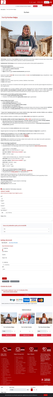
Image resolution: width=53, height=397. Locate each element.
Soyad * (2, 200)
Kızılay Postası (32, 359)
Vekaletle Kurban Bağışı (20, 362)
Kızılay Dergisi (32, 358)
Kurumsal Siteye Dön (47, 5)
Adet (2, 387)
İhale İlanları (31, 370)
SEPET (47, 2)
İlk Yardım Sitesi (6, 362)
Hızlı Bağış (26, 294)
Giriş (4, 278)
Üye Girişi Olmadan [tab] (13, 242)
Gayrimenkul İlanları (33, 369)
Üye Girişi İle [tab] (4, 242)
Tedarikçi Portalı (32, 372)
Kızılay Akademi (6, 369)
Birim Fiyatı (11, 387)
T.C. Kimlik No (5, 248)
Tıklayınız (26, 135)
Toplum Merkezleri (6, 383)
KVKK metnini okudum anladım (10, 291)
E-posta (3, 254)
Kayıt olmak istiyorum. (15, 281)
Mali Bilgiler (31, 368)
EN (31, 2)
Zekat (17, 359)
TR (29, 2)
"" (45, 373)
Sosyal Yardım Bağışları (20, 368)
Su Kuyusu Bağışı (19, 365)
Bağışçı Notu (3, 216)
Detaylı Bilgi (40, 395)
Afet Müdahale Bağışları (21, 370)
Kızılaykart (5, 381)
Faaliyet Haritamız (32, 361)
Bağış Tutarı (3, 392)
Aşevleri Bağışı (19, 364)
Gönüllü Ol (5, 358)
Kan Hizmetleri (6, 361)
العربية (34, 2)
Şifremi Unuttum (6, 281)
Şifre (3, 266)
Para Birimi (33, 387)
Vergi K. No (4, 257)
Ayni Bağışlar (18, 372)
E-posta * (3, 205)
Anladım (45, 395)
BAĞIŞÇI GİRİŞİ (40, 2)
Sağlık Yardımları (19, 366)
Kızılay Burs (5, 373)
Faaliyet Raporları (32, 364)
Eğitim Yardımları (19, 361)
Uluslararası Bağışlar (20, 369)
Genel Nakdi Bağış (19, 358)
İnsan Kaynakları (32, 362)
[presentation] (12, 274)
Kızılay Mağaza (6, 384)
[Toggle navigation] (50, 2)
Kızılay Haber (31, 357)
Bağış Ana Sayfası (19, 357)
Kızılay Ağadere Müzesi (7, 380)
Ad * (2, 196)
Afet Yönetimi (5, 359)
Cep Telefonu (5, 251)
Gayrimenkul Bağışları (20, 373)
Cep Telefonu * (4, 210)
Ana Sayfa (3, 9)
